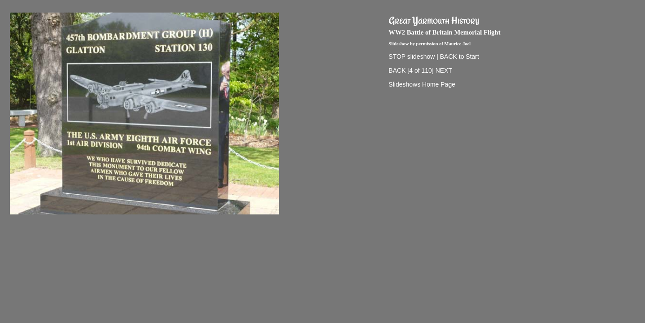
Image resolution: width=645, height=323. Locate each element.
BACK (396, 70)
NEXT (444, 70)
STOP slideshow (411, 56)
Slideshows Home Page (421, 84)
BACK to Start (459, 56)
